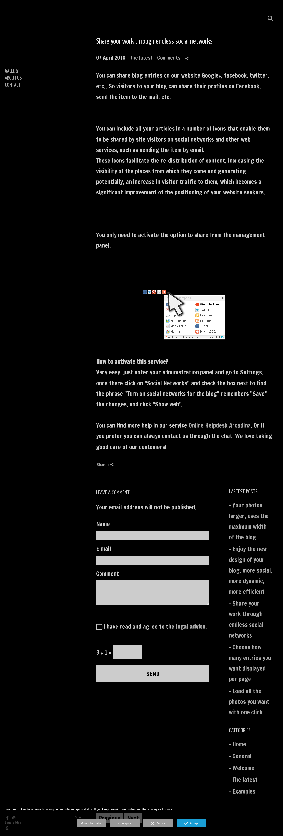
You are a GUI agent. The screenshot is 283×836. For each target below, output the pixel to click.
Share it (105, 464)
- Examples (242, 791)
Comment (107, 573)
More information (91, 823)
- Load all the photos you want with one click (249, 701)
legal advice (190, 626)
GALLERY (12, 71)
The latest (141, 57)
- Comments (168, 57)
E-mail (103, 549)
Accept (191, 824)
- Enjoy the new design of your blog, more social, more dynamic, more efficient (250, 570)
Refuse (158, 824)
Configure (124, 823)
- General (240, 756)
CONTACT (13, 85)
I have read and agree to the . (153, 626)
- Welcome (241, 768)
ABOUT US (13, 78)
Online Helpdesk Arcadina (220, 425)
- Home (237, 744)
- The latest (243, 779)
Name (103, 524)
